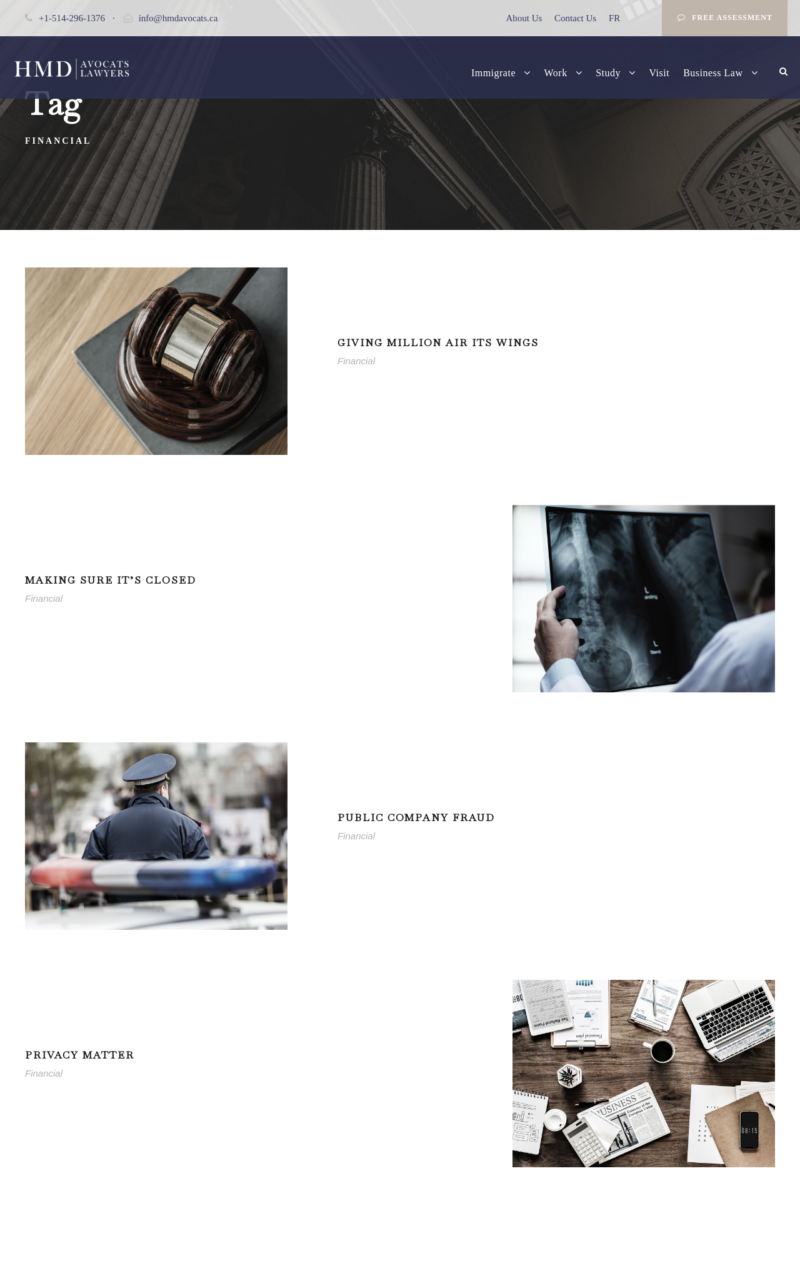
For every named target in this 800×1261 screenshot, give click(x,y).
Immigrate (493, 72)
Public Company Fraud (416, 817)
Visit (659, 72)
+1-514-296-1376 (72, 18)
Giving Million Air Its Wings (438, 342)
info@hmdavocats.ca (178, 18)
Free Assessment (725, 17)
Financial (356, 361)
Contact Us (575, 18)
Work (556, 72)
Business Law (712, 72)
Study (608, 72)
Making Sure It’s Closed (110, 580)
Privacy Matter (79, 1055)
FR (614, 18)
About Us (524, 18)
